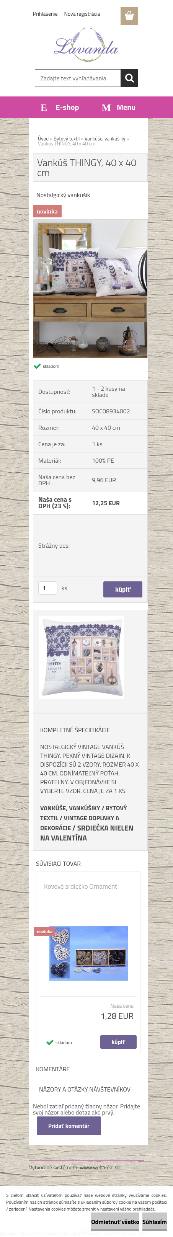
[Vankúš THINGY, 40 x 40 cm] (90, 222)
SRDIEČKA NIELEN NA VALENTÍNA (86, 832)
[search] (129, 78)
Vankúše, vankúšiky (105, 138)
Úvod (43, 138)
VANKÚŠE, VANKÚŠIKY (70, 808)
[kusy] (47, 588)
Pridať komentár (69, 1125)
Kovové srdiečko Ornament (80, 886)
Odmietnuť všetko (115, 1221)
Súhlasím (154, 1221)
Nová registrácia (82, 14)
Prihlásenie (45, 14)
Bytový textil (67, 138)
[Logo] (86, 45)
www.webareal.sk (100, 1167)
